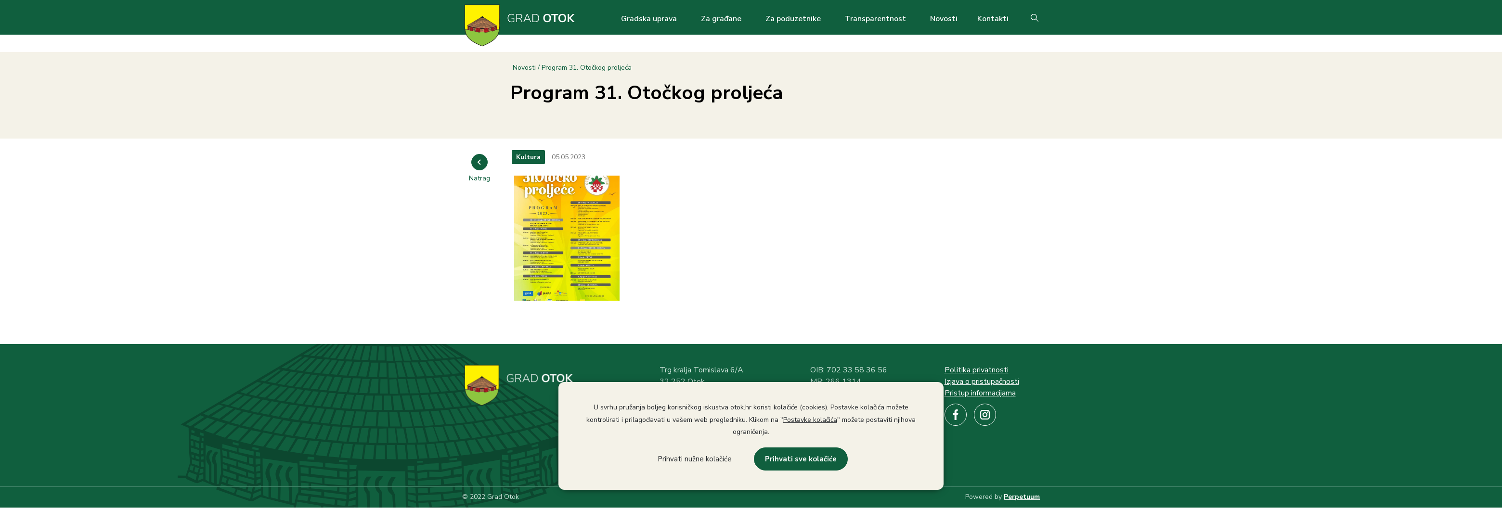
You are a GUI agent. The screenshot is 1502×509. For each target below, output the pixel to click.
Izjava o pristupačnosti (982, 381)
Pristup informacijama (980, 393)
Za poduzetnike (793, 18)
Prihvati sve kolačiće (801, 459)
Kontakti (993, 18)
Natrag (479, 178)
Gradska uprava (649, 18)
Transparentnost (875, 18)
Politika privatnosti (977, 370)
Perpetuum (1022, 496)
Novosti (944, 18)
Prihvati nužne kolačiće (695, 459)
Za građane (721, 18)
